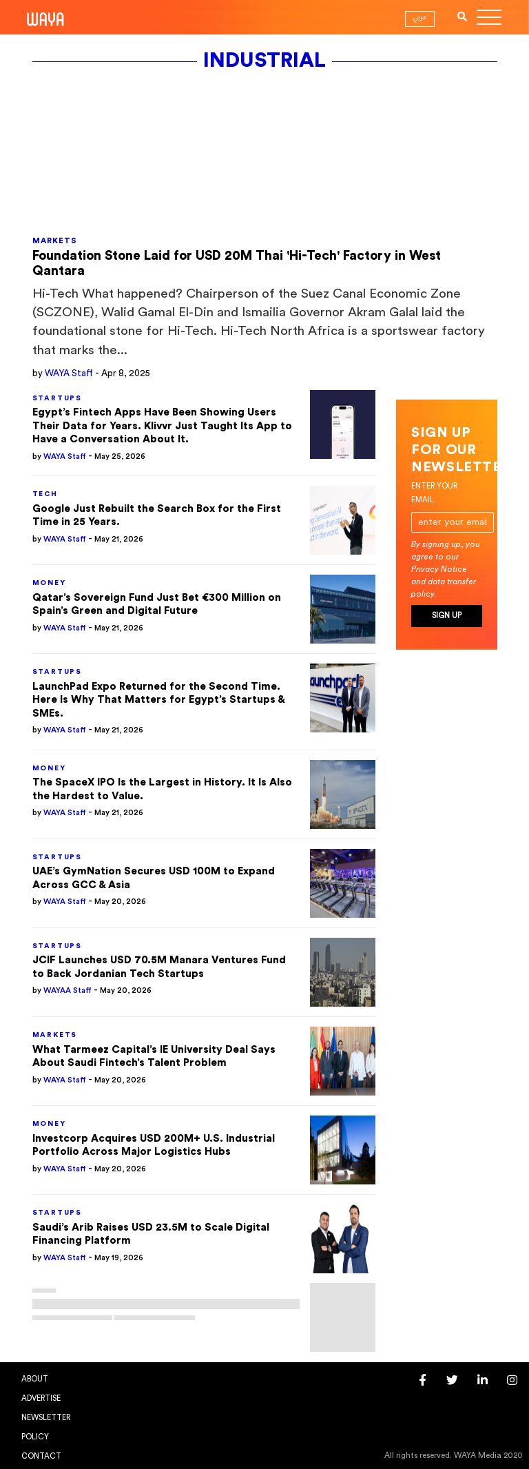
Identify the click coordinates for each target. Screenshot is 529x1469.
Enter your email (434, 493)
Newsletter (45, 1417)
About (34, 1379)
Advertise (41, 1398)
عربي (419, 17)
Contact (41, 1456)
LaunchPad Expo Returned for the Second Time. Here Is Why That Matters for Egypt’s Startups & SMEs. (158, 700)
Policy (35, 1437)
